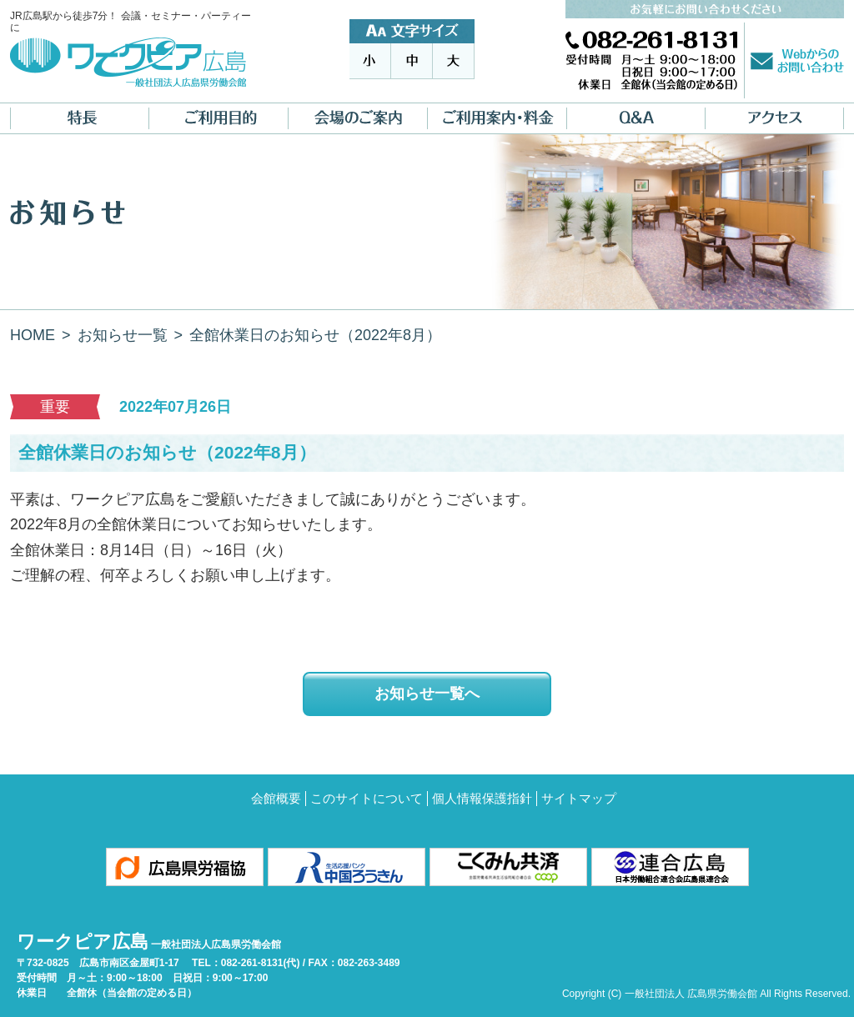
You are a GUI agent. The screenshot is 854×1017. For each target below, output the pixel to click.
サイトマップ (578, 798)
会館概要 (276, 798)
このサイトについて (366, 798)
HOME (32, 335)
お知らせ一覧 (123, 335)
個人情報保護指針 (482, 798)
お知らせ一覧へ (427, 693)
